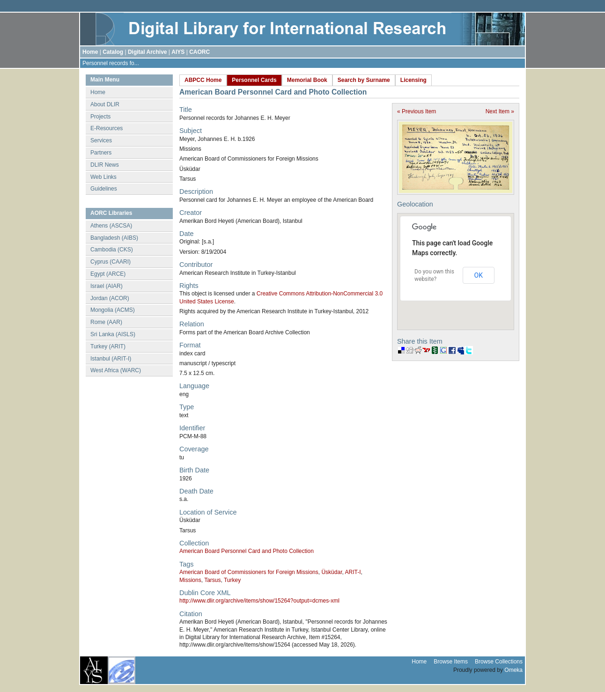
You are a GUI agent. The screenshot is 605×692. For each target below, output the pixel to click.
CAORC (199, 52)
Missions (190, 580)
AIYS (177, 52)
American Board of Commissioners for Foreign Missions (248, 572)
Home (90, 52)
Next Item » (500, 111)
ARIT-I (353, 572)
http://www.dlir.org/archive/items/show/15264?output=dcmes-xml (259, 600)
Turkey (232, 580)
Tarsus (212, 580)
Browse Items (451, 661)
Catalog (113, 52)
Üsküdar (331, 572)
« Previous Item (416, 111)
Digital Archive (147, 52)
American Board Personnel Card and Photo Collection (246, 551)
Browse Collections (499, 661)
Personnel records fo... (110, 63)
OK (478, 275)
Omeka (513, 670)
